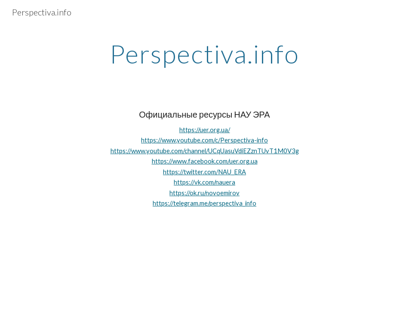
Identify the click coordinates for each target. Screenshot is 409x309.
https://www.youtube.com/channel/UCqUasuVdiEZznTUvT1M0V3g (205, 150)
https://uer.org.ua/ (204, 129)
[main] (204, 53)
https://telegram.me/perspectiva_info (204, 203)
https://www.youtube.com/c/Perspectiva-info (204, 140)
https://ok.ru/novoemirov (204, 193)
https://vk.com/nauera (204, 182)
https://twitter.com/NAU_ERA (204, 172)
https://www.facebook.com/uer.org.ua (205, 161)
